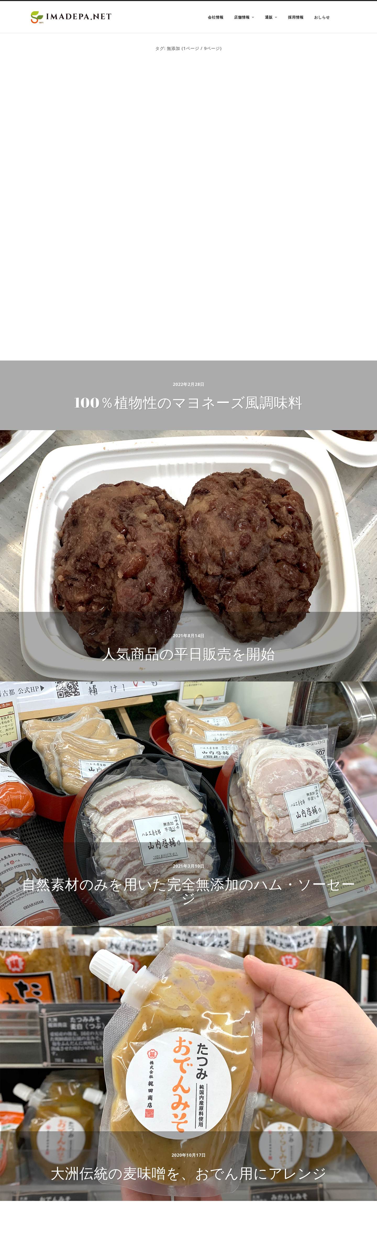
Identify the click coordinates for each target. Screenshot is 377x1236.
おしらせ (322, 17)
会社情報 (216, 17)
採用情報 (296, 17)
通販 (269, 17)
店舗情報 (242, 17)
